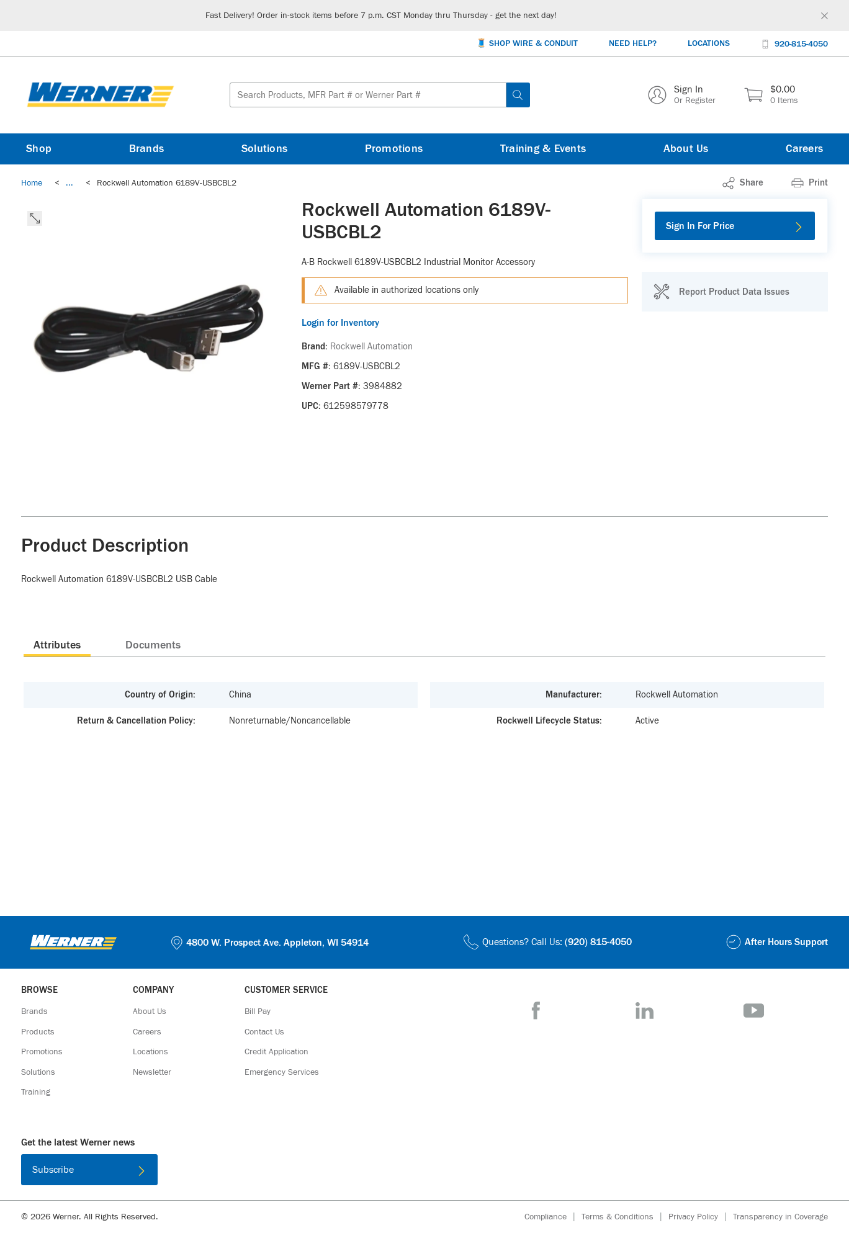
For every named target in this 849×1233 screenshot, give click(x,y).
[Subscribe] (89, 1169)
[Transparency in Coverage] (780, 1217)
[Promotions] (394, 148)
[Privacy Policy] (700, 1217)
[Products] (38, 1032)
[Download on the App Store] (384, 1172)
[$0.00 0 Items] (771, 95)
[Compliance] (553, 1217)
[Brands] (146, 148)
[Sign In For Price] (735, 226)
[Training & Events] (543, 148)
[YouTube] (754, 1010)
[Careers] (804, 148)
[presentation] (57, 645)
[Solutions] (264, 148)
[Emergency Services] (282, 1072)
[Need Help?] (633, 44)
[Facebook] (536, 1010)
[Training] (35, 1092)
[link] (69, 183)
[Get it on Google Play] (465, 1172)
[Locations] (709, 44)
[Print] (809, 183)
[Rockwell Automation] (371, 346)
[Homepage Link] (100, 95)
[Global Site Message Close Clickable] (824, 15)
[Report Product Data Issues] (721, 291)
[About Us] (686, 148)
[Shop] (38, 148)
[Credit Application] (276, 1051)
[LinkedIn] (644, 1010)
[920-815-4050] (794, 43)
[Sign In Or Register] (682, 95)
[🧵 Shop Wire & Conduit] (527, 44)
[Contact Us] (264, 1032)
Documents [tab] (153, 645)
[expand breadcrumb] (69, 183)
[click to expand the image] (34, 218)
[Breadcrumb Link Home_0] (31, 183)
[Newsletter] (152, 1072)
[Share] (742, 183)
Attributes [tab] (57, 645)
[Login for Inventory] (465, 322)
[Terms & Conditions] (625, 1217)
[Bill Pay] (258, 1011)
